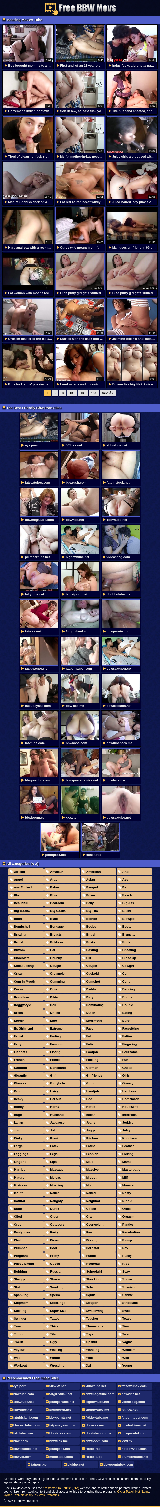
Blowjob (128, 919)
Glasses (20, 1083)
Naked (91, 1193)
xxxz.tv (127, 1441)
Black (54, 919)
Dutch (90, 1013)
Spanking (21, 1295)
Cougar (55, 966)
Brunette (128, 934)
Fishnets (20, 1052)
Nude (18, 1209)
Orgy (17, 1224)
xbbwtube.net (96, 1386)
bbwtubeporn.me (98, 1433)
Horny (54, 1107)
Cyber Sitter (11, 1495)
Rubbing (20, 1271)
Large (18, 1146)
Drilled (55, 1013)
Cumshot (93, 981)
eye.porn (20, 1386)
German (92, 1067)
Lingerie (20, 1162)
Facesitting (130, 1028)
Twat (126, 1334)
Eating (127, 1013)
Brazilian (20, 934)
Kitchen (92, 1138)
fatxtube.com (23, 1433)
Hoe (89, 1099)
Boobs (91, 926)
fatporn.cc (39, 1464)
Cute (53, 989)
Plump (127, 1240)
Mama (126, 1162)
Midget (91, 1177)
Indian (91, 1115)
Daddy (91, 989)
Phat (17, 1240)
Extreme (56, 1028)
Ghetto (127, 1067)
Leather (128, 1146)
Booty (126, 926)
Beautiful (21, 903)
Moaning (56, 1185)
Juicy (126, 1130)
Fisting (55, 1052)
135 (72, 393)
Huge (18, 1115)
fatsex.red (93, 1449)
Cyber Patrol (125, 1491)
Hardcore (129, 1091)
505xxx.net (57, 1386)
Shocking (93, 1279)
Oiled (18, 1216)
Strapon (92, 1303)
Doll (53, 1005)
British (91, 934)
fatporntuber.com (135, 1417)
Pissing (92, 1240)
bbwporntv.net (60, 1417)
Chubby (56, 958)
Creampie (57, 973)
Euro (126, 1020)
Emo (53, 1020)
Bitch (18, 919)
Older (54, 1216)
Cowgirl (128, 966)
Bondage (57, 926)
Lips (53, 1162)
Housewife (130, 1107)
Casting (92, 950)
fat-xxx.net (130, 1409)
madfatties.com (61, 1456)
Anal (125, 872)
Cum (126, 973)
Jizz (17, 1130)
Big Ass (128, 903)
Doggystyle (22, 1005)
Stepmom (21, 1303)
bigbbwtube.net (97, 1402)
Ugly (53, 1342)
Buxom (19, 950)
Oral (89, 1216)
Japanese (57, 1122)
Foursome (130, 1052)
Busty (90, 942)
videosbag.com (133, 1402)
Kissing (56, 1138)
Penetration (131, 1232)
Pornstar (92, 1248)
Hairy (54, 1091)
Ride (125, 1263)
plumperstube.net (135, 1456)
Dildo (54, 997)
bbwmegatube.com (100, 1394)
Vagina (127, 1342)
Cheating (129, 950)
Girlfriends (94, 1075)
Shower (128, 1279)
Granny (128, 1083)
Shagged (21, 1279)
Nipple (127, 1201)
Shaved (55, 1279)
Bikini (126, 911)
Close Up (129, 958)
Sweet (127, 1311)
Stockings (57, 1303)
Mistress (20, 1185)
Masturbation (132, 1169)
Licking (128, 1154)
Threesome (94, 1326)
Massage (57, 1169)
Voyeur (19, 1350)
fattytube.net (22, 1409)
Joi (52, 1130)
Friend (55, 1060)
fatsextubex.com (134, 1386)
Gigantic (20, 1075)
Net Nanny (142, 1491)
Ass (125, 879)
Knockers (129, 1138)
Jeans (90, 1122)
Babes (55, 887)
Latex (54, 1146)
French (19, 1060)
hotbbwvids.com (134, 1449)
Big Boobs (22, 911)
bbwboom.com (97, 1441)
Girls (126, 1075)
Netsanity (27, 1495)
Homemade (131, 1099)
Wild (125, 1358)
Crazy (18, 973)
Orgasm (128, 1216)
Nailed (55, 1193)
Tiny (125, 1326)
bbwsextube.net (25, 1449)
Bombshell (22, 926)
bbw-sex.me (95, 1425)
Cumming (57, 981)
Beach (127, 895)
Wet (17, 1358)
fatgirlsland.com (25, 1417)
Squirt (91, 1295)
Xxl (88, 1365)
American (93, 872)
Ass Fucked (23, 887)
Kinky (18, 1138)
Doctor (127, 997)
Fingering (129, 1044)
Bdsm (90, 895)
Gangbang (58, 1067)
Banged (92, 887)
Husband (57, 1115)
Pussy (127, 1256)
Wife (89, 1358)
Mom (90, 1185)
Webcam (128, 1350)
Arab (54, 879)
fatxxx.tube (94, 1456)
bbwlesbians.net (134, 1425)
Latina (91, 1146)
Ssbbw (127, 1295)
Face (90, 1028)
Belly (90, 903)
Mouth (19, 1193)
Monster (128, 1185)
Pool (53, 1248)
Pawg (90, 1232)
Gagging (20, 1067)
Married (20, 1169)
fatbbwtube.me (97, 1417)
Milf (125, 1177)
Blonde (91, 919)
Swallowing (95, 1311)
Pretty (54, 1256)
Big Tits (92, 911)
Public (91, 1256)
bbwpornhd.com (134, 1433)
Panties (128, 1224)
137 (93, 393)
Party (54, 1232)
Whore (55, 1358)
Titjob (18, 1334)
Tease (126, 1318)
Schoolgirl (94, 1271)
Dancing (128, 989)
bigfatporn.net (60, 1409)
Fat (88, 1036)
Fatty (18, 1044)
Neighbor (93, 1201)
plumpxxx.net (59, 1449)
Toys (89, 1334)
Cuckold (92, 973)
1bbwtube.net (23, 1402)
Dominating (95, 1005)
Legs (54, 1154)
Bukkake (56, 942)
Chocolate (21, 958)
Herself (55, 1099)
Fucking (92, 1060)
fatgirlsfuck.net (60, 1394)
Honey (19, 1107)
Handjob (92, 1091)
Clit (88, 958)
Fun (125, 1060)
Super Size (58, 1311)
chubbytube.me (97, 1409)
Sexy (126, 1271)
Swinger (20, 1318)
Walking (56, 1350)
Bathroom (129, 887)
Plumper (20, 1248)
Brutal (18, 942)
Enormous (94, 1020)
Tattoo (55, 1318)
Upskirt (91, 1342)
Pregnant (21, 1256)
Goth (90, 1083)
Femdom (56, 1044)
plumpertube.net (61, 1402)
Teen (17, 1326)
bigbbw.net (75, 1464)
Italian (18, 1122)
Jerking (128, 1122)
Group (19, 1091)
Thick (54, 1326)
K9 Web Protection (46, 1495)
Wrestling (57, 1365)
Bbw (53, 895)
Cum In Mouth (24, 981)
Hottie (90, 1107)
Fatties (127, 1036)
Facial (18, 1036)
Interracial (130, 1115)
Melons (55, 1177)
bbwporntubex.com (118, 1464)
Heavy (18, 1099)
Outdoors (57, 1224)
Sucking (20, 1311)
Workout (20, 1365)
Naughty (56, 1201)
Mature (19, 1177)
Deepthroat (22, 997)
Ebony (19, 1020)
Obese (91, 1209)
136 (82, 393)
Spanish (128, 1287)
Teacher (92, 1318)
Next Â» (107, 393)
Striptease (130, 1303)
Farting (55, 1036)
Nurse (54, 1209)
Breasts (56, 934)
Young (127, 1365)
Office (126, 1209)
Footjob (92, 1052)
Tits (53, 1334)
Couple (91, 966)
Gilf (53, 1075)
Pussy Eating (24, 1263)
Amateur (56, 872)
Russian (56, 1271)
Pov (125, 1248)
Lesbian (92, 1154)
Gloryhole (57, 1083)
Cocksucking (24, 966)
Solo (89, 1287)
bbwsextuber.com (26, 1425)
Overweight (95, 1224)
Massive (92, 1169)
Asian (90, 879)
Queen (55, 1263)
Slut (17, 1287)
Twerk (18, 1342)
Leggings (21, 1154)
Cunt (126, 981)
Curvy (18, 989)
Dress (18, 1013)
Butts (126, 942)
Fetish (91, 1044)
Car (53, 950)
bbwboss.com (60, 1433)
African (19, 872)
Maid (90, 1162)
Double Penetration (126, 1006)
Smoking (57, 1287)
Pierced (56, 1240)
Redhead (93, 1263)
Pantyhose (22, 1232)
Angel (18, 879)
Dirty (90, 997)
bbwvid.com (22, 1456)
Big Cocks (58, 911)
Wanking (93, 1350)
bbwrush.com (23, 1394)
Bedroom (57, 903)
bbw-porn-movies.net (19, 1442)
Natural (19, 1201)
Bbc (17, 895)
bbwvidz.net (131, 1394)
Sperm (55, 1295)
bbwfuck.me (58, 1441)
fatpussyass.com (62, 1425)
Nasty (126, 1193)
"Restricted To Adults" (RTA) (61, 1488)
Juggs (91, 1130)
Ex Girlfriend (23, 1028)
